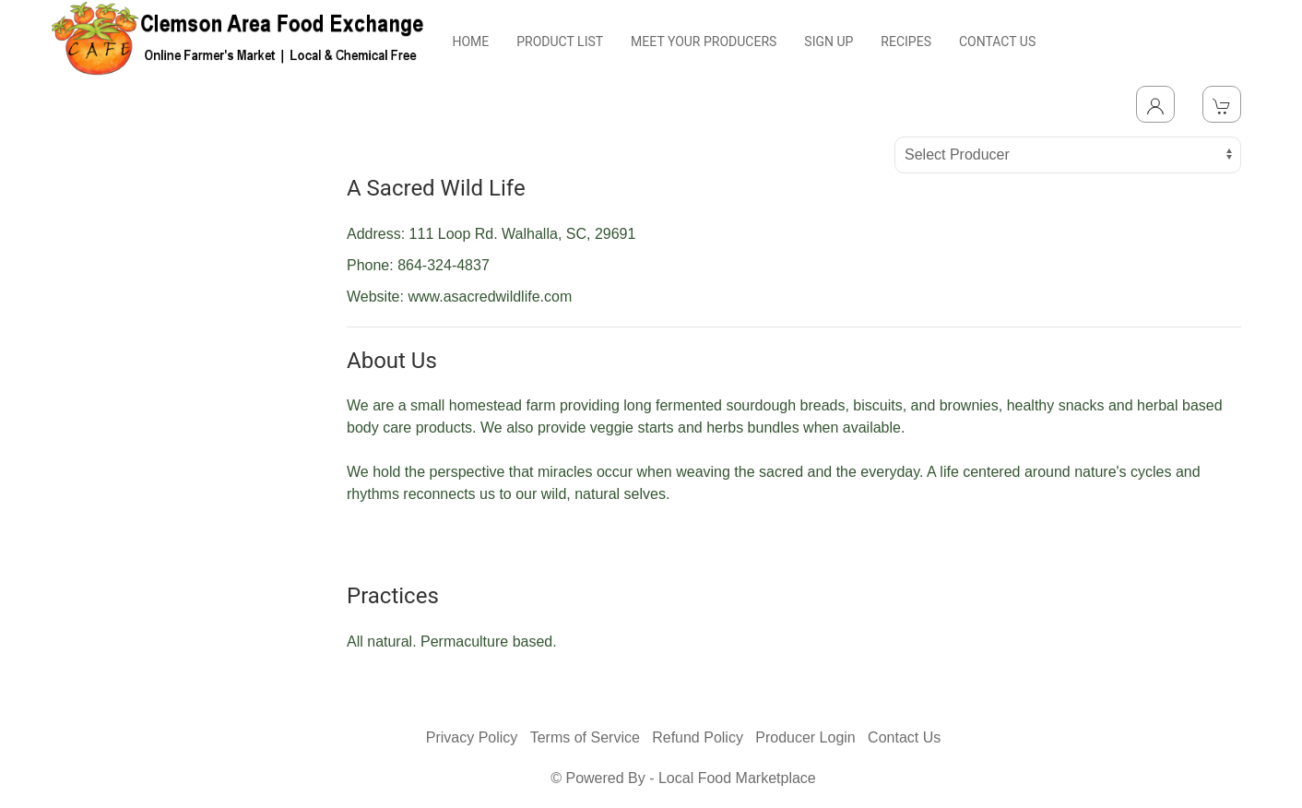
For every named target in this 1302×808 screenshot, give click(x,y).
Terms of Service (585, 737)
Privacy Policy (472, 737)
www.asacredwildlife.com (490, 296)
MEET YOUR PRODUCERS (703, 41)
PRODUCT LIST (559, 41)
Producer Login (805, 737)
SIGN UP (828, 41)
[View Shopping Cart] (1221, 104)
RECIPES (906, 41)
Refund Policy (697, 737)
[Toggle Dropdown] (1155, 104)
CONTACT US (997, 41)
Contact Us (904, 737)
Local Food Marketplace (737, 778)
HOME (470, 41)
